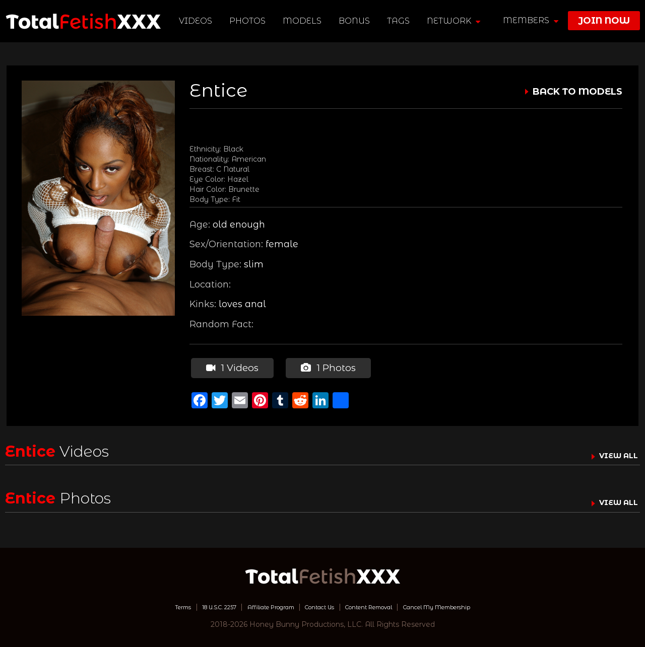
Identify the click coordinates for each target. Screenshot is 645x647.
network (455, 21)
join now (604, 20)
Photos (249, 21)
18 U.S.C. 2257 (189, 604)
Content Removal (380, 604)
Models (304, 21)
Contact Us (318, 604)
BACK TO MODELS (577, 91)
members (530, 20)
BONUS (356, 21)
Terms (143, 604)
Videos (197, 21)
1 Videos (230, 366)
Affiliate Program (256, 604)
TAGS (400, 21)
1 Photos (324, 366)
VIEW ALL (614, 452)
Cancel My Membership (468, 604)
